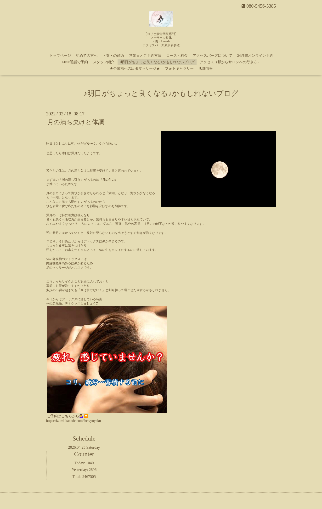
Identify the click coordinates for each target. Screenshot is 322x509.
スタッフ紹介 (103, 62)
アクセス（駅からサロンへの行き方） (230, 62)
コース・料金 (177, 55)
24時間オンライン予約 (255, 55)
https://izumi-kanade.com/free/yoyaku (73, 421)
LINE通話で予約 (75, 62)
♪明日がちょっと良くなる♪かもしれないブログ (157, 62)
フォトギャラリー (179, 68)
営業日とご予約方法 (145, 55)
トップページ (60, 55)
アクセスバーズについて (212, 55)
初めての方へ (86, 55)
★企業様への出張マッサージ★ (135, 68)
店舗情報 (205, 68)
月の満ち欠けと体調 (75, 122)
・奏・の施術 (113, 55)
